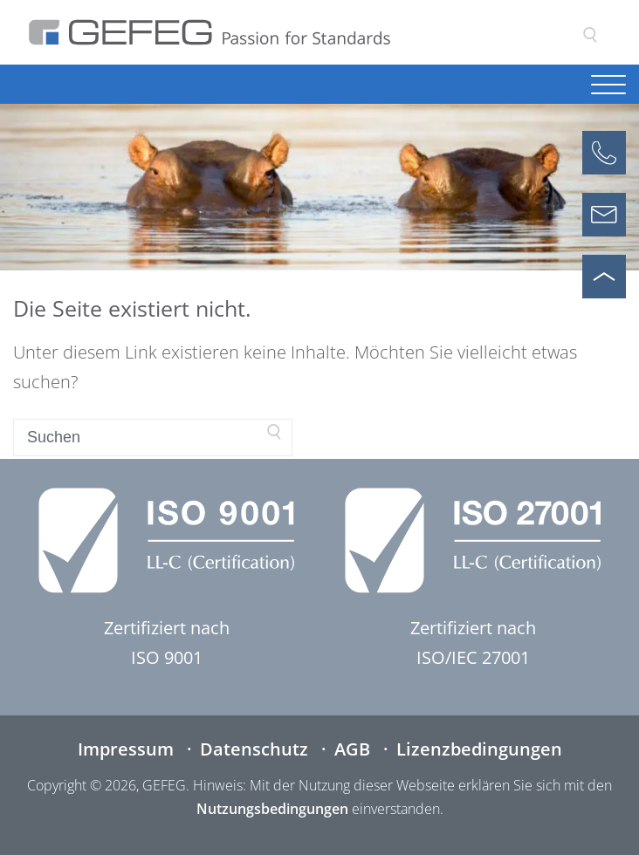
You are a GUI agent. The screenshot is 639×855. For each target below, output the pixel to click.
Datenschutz (254, 749)
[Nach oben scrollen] (604, 276)
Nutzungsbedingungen (272, 808)
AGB (352, 749)
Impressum (126, 749)
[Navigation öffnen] (608, 86)
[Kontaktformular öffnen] (604, 214)
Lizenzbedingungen (479, 749)
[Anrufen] (604, 152)
